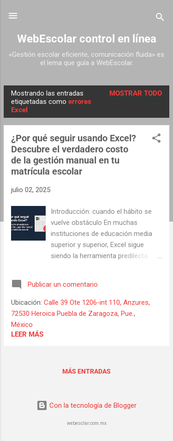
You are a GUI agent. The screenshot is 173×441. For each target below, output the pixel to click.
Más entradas (86, 371)
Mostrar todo (135, 93)
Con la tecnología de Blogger (86, 405)
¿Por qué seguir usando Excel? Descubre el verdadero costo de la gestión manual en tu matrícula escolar (73, 155)
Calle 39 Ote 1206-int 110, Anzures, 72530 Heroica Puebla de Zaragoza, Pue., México (80, 313)
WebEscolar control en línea (86, 38)
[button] (156, 140)
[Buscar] (160, 19)
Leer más (27, 334)
